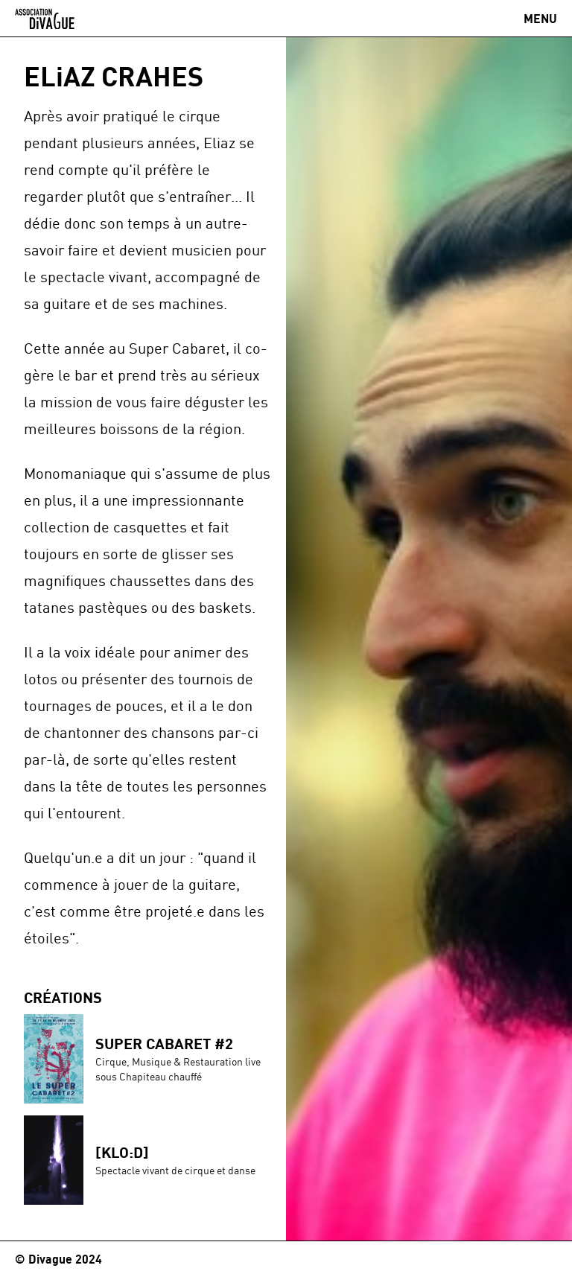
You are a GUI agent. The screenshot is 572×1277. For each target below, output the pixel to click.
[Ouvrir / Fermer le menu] (540, 19)
